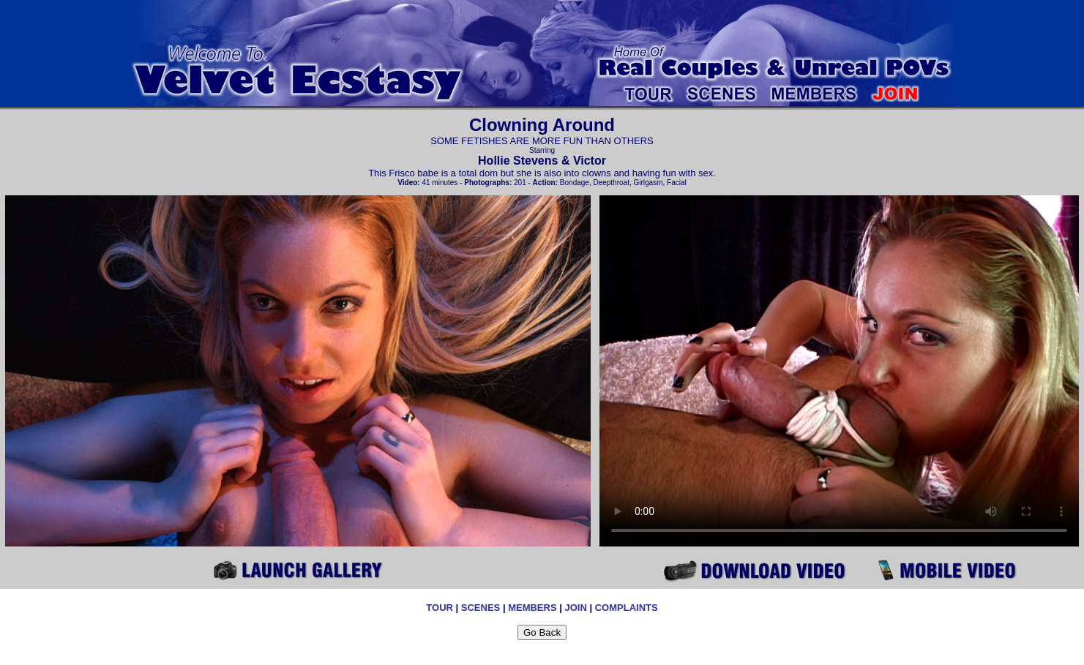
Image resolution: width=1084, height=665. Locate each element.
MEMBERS (532, 607)
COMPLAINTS (626, 607)
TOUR (439, 607)
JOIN (575, 607)
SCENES (480, 607)
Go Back (542, 632)
